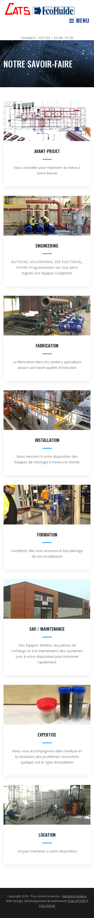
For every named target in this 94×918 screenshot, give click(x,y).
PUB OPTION (77, 901)
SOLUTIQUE (47, 906)
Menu (81, 20)
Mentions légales (74, 896)
